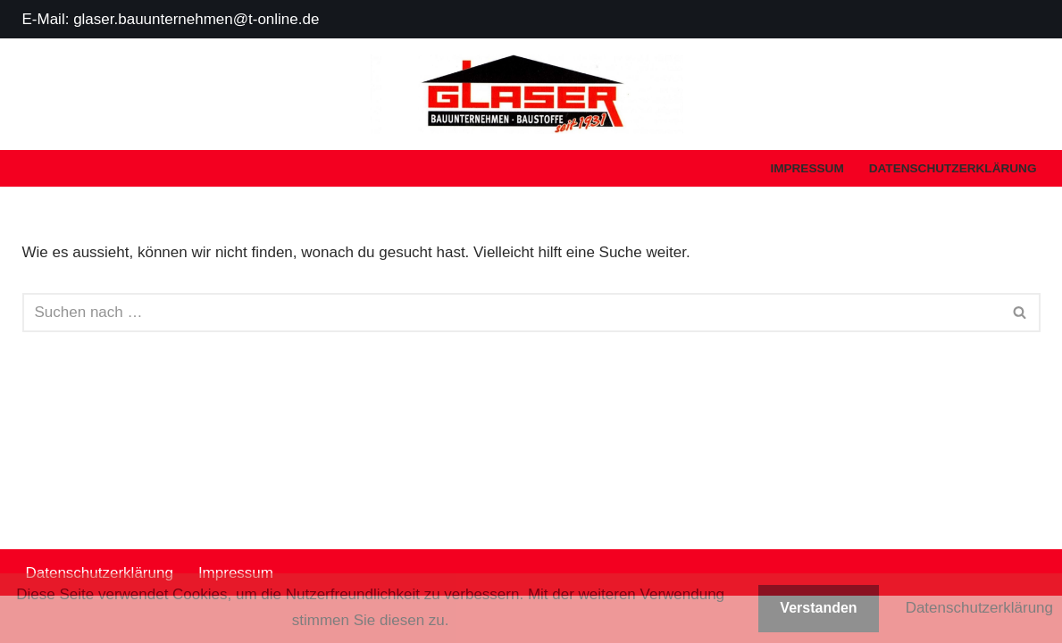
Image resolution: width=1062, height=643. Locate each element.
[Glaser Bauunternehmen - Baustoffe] (531, 94)
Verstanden (818, 607)
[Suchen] (511, 312)
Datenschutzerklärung (953, 168)
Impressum (806, 168)
